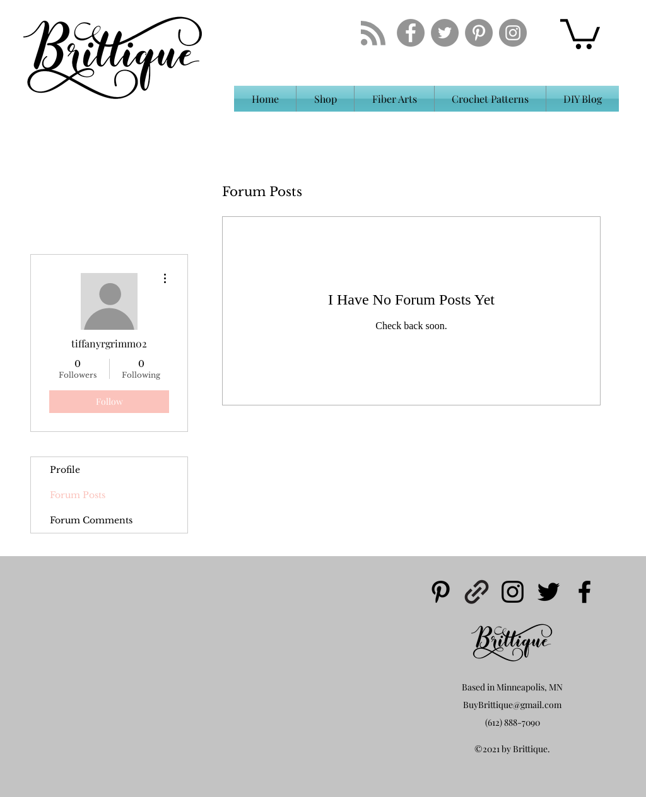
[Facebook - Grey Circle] (411, 33)
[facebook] (584, 592)
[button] (580, 32)
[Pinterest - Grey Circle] (479, 33)
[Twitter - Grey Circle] (445, 33)
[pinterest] (440, 592)
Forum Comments (91, 520)
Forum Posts (77, 495)
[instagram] (512, 592)
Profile (65, 469)
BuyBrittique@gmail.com (512, 705)
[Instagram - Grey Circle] (513, 33)
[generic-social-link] (476, 592)
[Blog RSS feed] (373, 34)
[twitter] (548, 592)
